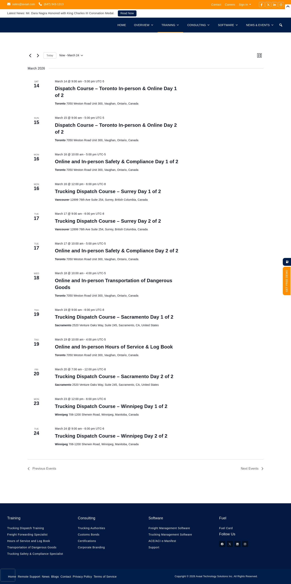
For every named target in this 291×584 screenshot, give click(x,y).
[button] (281, 25)
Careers (230, 4)
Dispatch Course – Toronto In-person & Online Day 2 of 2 (116, 128)
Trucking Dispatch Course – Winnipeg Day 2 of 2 (111, 436)
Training (170, 25)
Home (121, 25)
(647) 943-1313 (51, 4)
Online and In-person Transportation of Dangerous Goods (113, 284)
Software (228, 25)
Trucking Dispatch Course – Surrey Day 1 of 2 (108, 191)
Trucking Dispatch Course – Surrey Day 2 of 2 (108, 221)
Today (49, 55)
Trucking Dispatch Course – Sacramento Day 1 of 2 (114, 317)
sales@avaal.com (21, 4)
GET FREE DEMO (286, 281)
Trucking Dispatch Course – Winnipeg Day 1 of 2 (111, 406)
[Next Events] (37, 55)
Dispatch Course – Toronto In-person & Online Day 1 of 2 (116, 92)
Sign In (243, 4)
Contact (216, 4)
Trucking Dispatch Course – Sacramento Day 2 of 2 (114, 376)
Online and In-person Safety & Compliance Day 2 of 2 (116, 250)
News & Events (260, 25)
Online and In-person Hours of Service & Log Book (114, 346)
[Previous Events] (30, 55)
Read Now (127, 13)
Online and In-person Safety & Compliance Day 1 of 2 (116, 161)
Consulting (198, 25)
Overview (144, 25)
